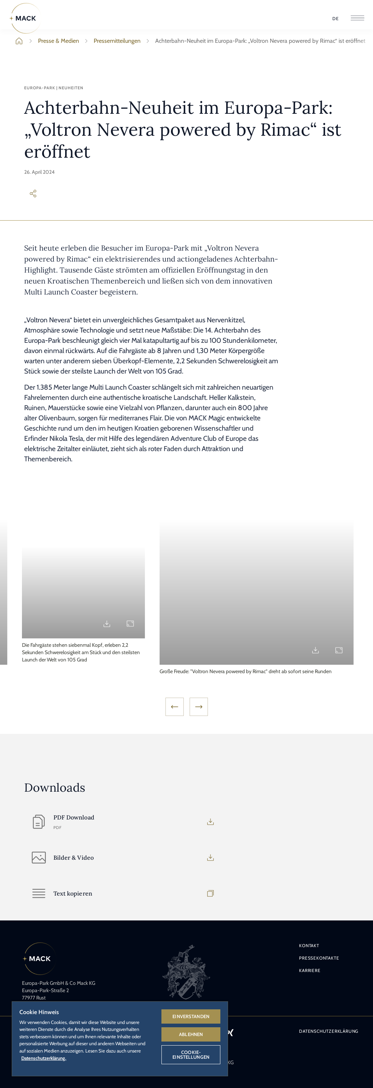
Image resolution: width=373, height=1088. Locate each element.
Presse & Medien (52, 41)
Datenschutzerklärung (328, 1031)
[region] (120, 1038)
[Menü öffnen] (357, 18)
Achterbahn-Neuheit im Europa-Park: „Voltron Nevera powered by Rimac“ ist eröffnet (254, 41)
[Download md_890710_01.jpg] (178, 650)
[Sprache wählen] (335, 18)
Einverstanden (190, 1016)
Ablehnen (191, 1034)
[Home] (25, 18)
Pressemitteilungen (111, 41)
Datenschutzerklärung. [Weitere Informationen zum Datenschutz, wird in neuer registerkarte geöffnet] (43, 1058)
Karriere (309, 970)
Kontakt (309, 945)
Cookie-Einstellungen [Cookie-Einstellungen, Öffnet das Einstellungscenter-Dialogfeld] (190, 1054)
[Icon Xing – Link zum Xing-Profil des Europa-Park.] (230, 1032)
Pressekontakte (319, 958)
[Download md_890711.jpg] (315, 624)
